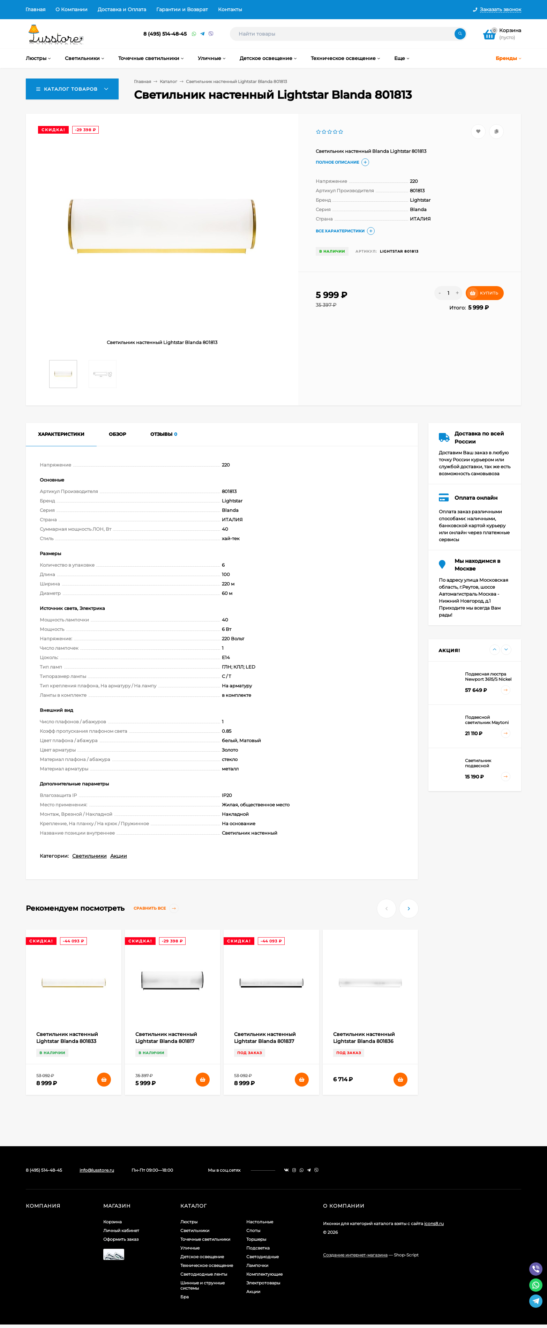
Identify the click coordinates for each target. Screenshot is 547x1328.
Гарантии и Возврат (182, 9)
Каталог (168, 81)
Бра (184, 1296)
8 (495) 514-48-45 (165, 34)
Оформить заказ (120, 1239)
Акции (118, 856)
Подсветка (258, 1248)
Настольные (259, 1221)
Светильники (89, 856)
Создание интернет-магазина (355, 1255)
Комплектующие (264, 1274)
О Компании (71, 9)
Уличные (190, 1248)
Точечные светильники (205, 1239)
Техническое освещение (206, 1265)
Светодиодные (262, 1256)
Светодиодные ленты (203, 1274)
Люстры (188, 1221)
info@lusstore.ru (97, 1170)
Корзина (112, 1221)
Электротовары (263, 1282)
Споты (253, 1230)
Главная (35, 9)
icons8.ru (434, 1223)
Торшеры (256, 1239)
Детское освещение (202, 1256)
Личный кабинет (121, 1230)
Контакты (230, 9)
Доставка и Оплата (122, 9)
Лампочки (257, 1265)
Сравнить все (156, 908)
